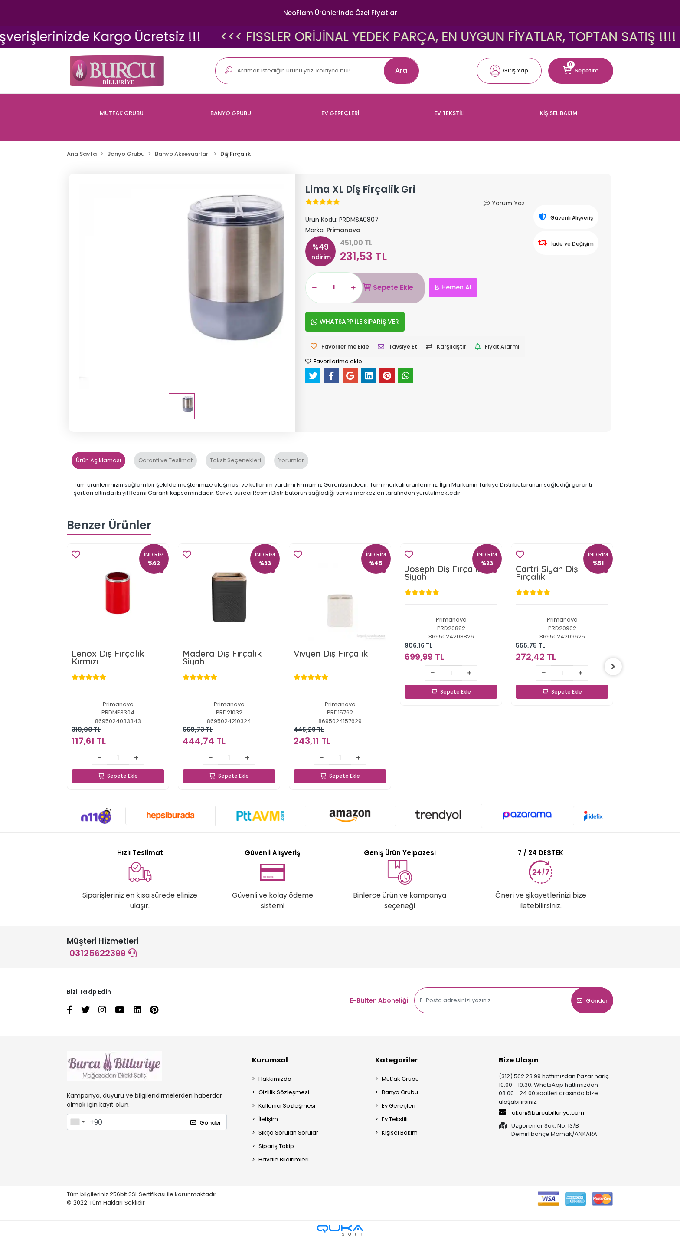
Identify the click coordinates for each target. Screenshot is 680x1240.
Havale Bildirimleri (283, 1159)
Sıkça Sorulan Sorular (288, 1132)
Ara (401, 71)
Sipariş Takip (276, 1146)
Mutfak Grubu (400, 1079)
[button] (509, 71)
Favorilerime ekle (333, 361)
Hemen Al (453, 287)
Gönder (592, 1001)
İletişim (268, 1119)
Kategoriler (396, 1060)
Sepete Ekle (388, 288)
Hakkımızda (274, 1079)
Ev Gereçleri (398, 1106)
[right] (613, 666)
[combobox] (77, 1122)
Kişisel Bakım (400, 1132)
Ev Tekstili (395, 1119)
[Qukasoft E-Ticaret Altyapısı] (340, 1230)
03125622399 (103, 953)
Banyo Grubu (400, 1092)
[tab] (98, 460)
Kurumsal (270, 1060)
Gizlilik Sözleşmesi (283, 1092)
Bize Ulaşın (519, 1060)
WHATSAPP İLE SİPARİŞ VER (355, 321)
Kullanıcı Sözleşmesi (286, 1106)
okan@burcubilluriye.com (541, 1112)
